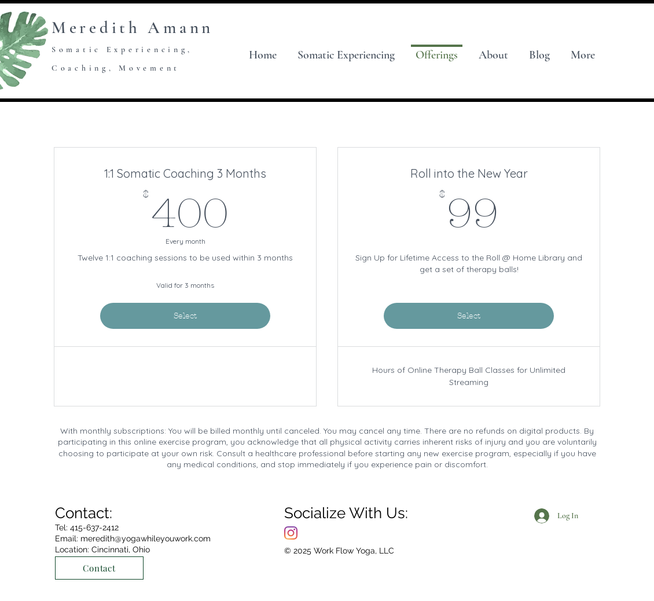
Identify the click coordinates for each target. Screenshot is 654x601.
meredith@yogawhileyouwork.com (145, 538)
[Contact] (99, 568)
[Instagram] (290, 533)
